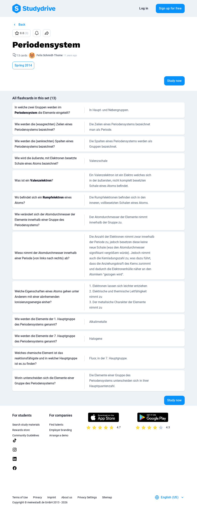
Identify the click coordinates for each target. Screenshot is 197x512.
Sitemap (107, 497)
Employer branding (60, 430)
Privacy (37, 497)
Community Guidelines (25, 435)
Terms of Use (20, 497)
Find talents (56, 424)
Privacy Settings (87, 497)
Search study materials (26, 424)
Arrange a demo (58, 435)
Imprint (51, 497)
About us (66, 497)
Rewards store (21, 430)
